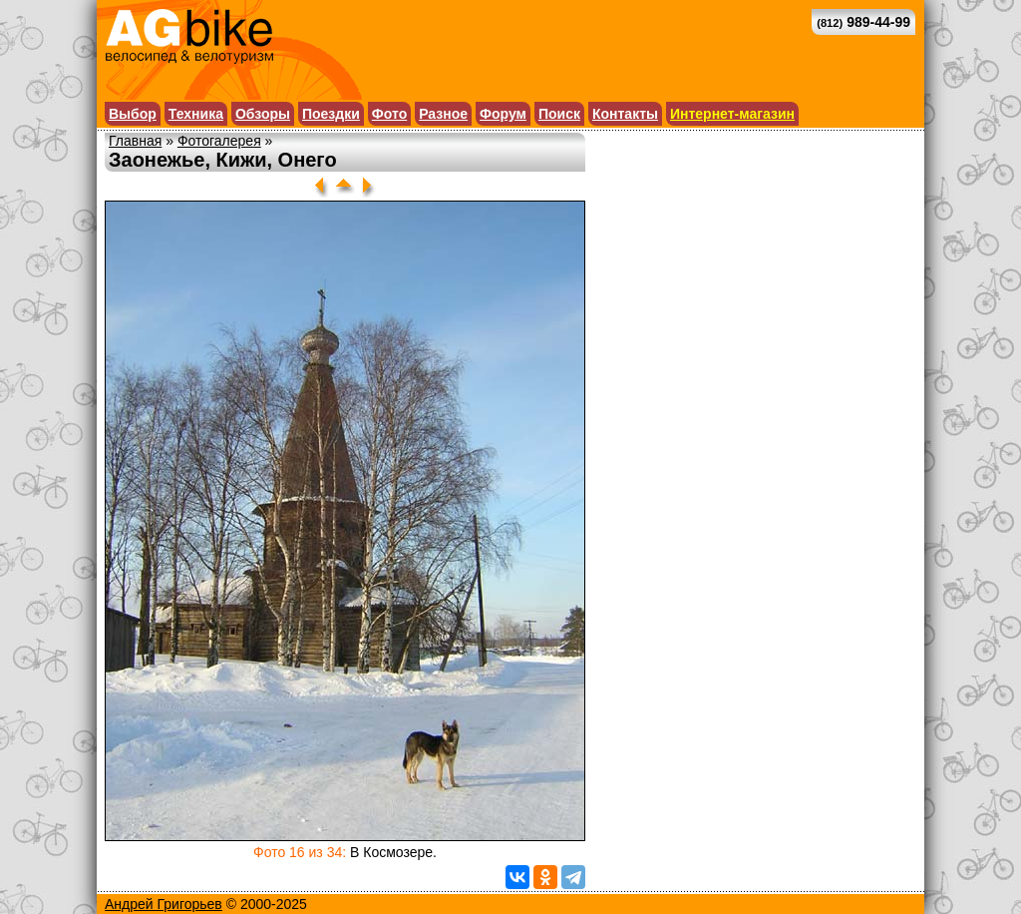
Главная (135, 141)
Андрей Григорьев (163, 904)
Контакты (625, 114)
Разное (443, 114)
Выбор (133, 114)
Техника (196, 114)
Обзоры (262, 114)
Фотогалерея (219, 141)
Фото (389, 114)
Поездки (331, 114)
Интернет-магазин (732, 114)
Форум (503, 114)
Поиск (559, 114)
